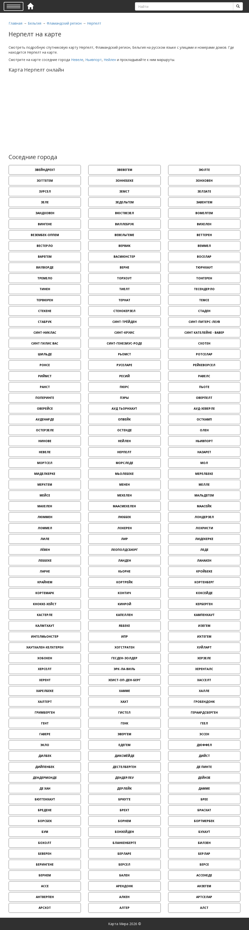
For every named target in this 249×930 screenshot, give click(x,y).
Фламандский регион (64, 23)
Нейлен (110, 59)
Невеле (77, 59)
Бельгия (34, 23)
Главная (15, 23)
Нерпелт (94, 23)
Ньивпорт (93, 59)
